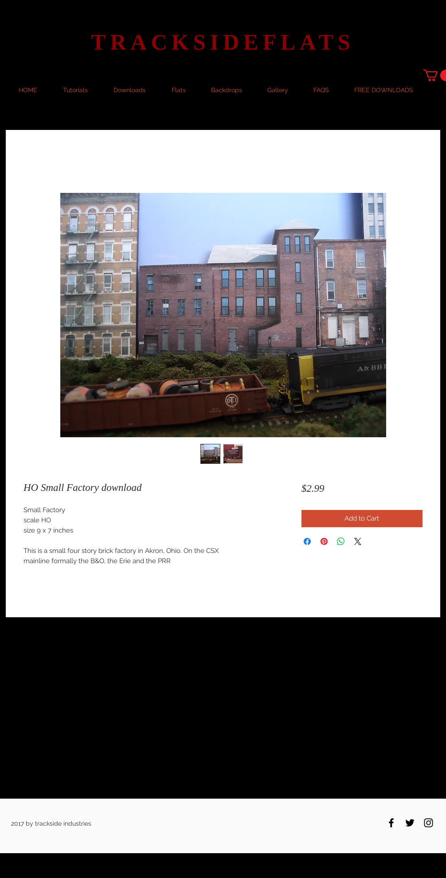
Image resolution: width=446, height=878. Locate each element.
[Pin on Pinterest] (324, 541)
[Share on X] (357, 541)
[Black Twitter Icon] (410, 823)
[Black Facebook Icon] (391, 823)
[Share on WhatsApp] (341, 541)
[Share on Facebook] (307, 541)
